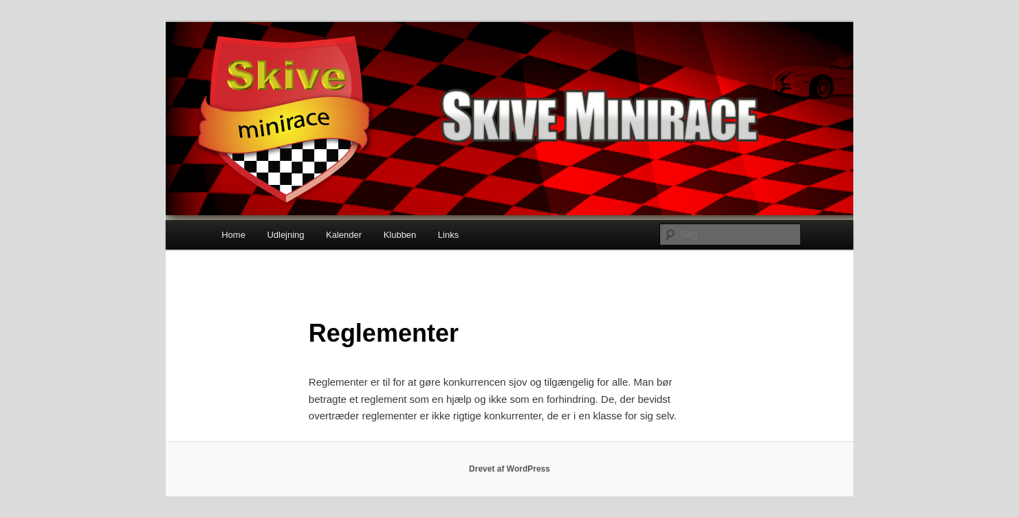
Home (233, 235)
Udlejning (285, 235)
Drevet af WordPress (509, 469)
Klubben (400, 235)
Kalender (344, 235)
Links (448, 235)
